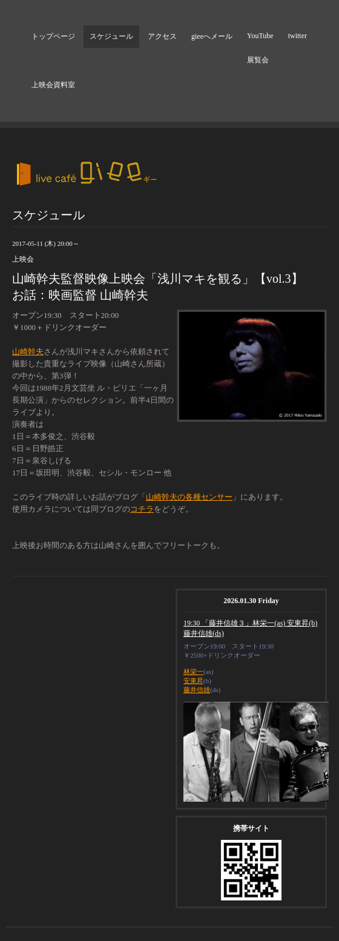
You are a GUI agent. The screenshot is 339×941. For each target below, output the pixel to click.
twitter (297, 35)
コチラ (142, 508)
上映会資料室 (53, 85)
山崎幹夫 (28, 351)
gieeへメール (211, 36)
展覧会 (258, 60)
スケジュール (111, 36)
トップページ (53, 36)
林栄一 (193, 671)
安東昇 (193, 680)
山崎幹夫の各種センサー (189, 496)
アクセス (162, 36)
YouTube (260, 35)
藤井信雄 (196, 689)
